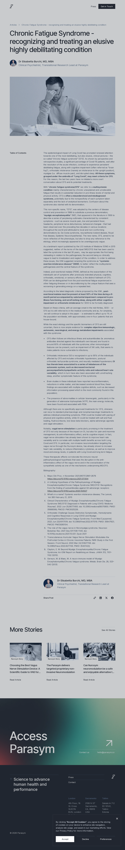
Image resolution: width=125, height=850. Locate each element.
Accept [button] (65, 839)
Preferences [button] (106, 839)
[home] (11, 6)
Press (93, 6)
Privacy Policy (66, 831)
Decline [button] (85, 839)
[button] (117, 819)
